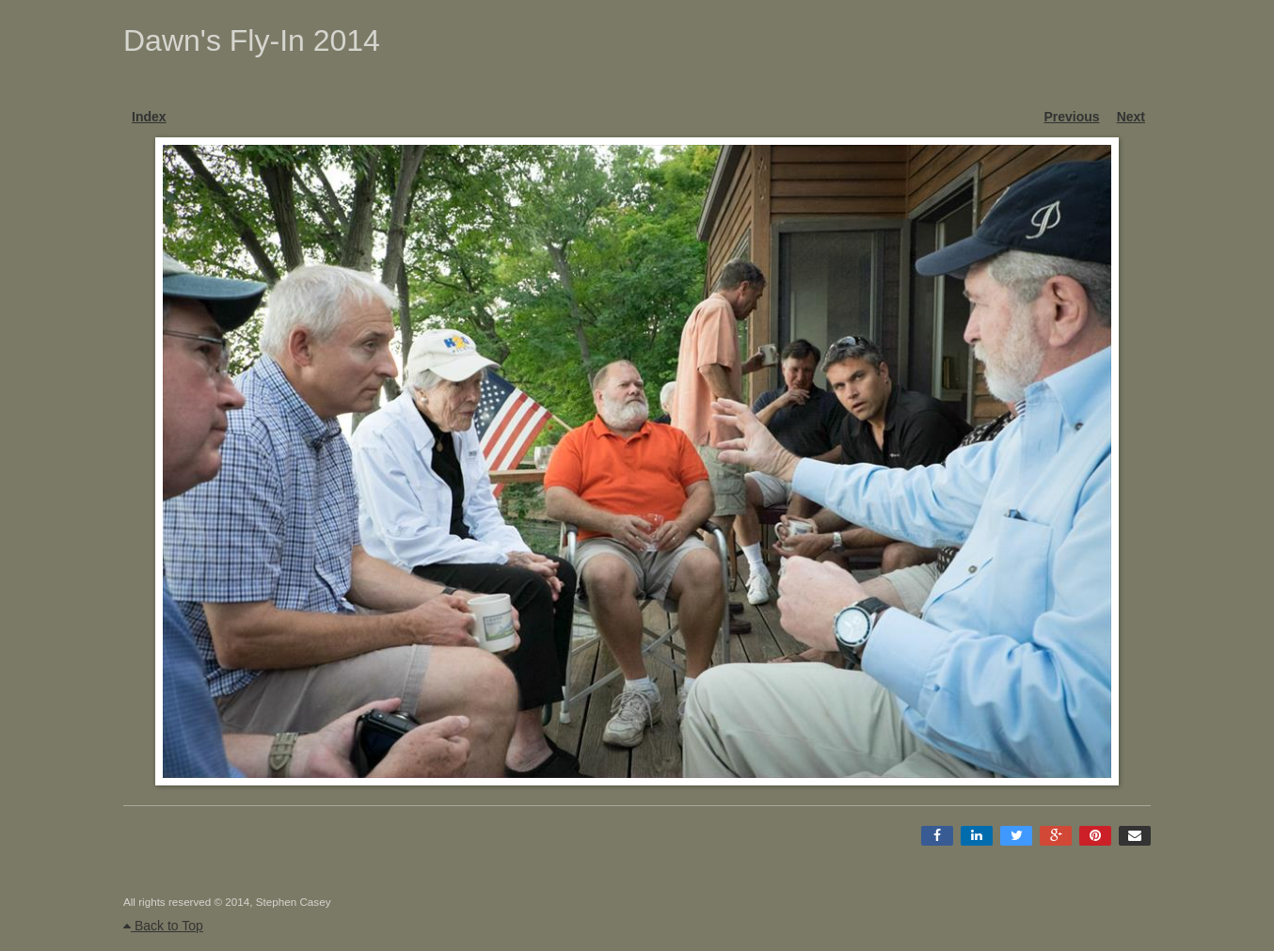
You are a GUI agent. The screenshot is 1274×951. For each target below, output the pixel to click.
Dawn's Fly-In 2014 (251, 40)
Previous (1072, 116)
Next (1131, 116)
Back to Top (163, 925)
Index (149, 116)
